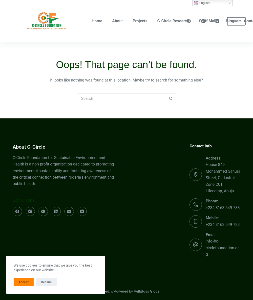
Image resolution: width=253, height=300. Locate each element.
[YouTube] (217, 21)
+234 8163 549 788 (223, 207)
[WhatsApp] (43, 211)
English (202, 3)
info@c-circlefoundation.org (222, 248)
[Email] (69, 211)
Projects (140, 21)
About (117, 21)
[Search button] (171, 98)
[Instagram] (203, 21)
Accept (24, 282)
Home (97, 21)
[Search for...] (121, 98)
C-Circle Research (173, 21)
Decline (46, 282)
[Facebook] (189, 21)
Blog (230, 21)
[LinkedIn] (56, 211)
